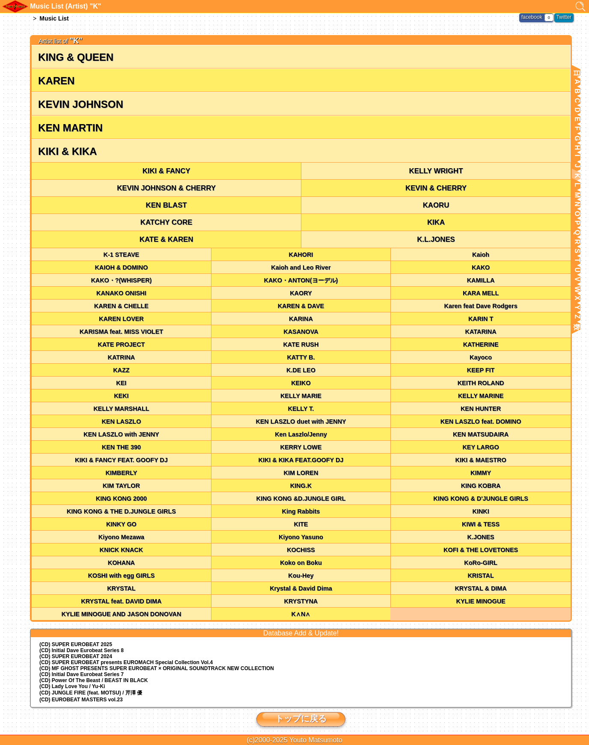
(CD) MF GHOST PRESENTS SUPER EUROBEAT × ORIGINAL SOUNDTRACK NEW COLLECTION (156, 668)
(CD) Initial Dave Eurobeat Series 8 (81, 650)
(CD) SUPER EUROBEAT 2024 (75, 656)
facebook (531, 17)
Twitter (563, 17)
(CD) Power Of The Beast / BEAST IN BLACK (93, 680)
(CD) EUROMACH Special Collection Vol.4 (126, 662)
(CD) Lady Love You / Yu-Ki (72, 686)
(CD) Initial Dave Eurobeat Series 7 (81, 674)
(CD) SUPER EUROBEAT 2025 (75, 644)
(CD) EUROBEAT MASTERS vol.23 (80, 700)
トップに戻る (301, 718)
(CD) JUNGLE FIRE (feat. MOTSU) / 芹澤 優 (90, 693)
